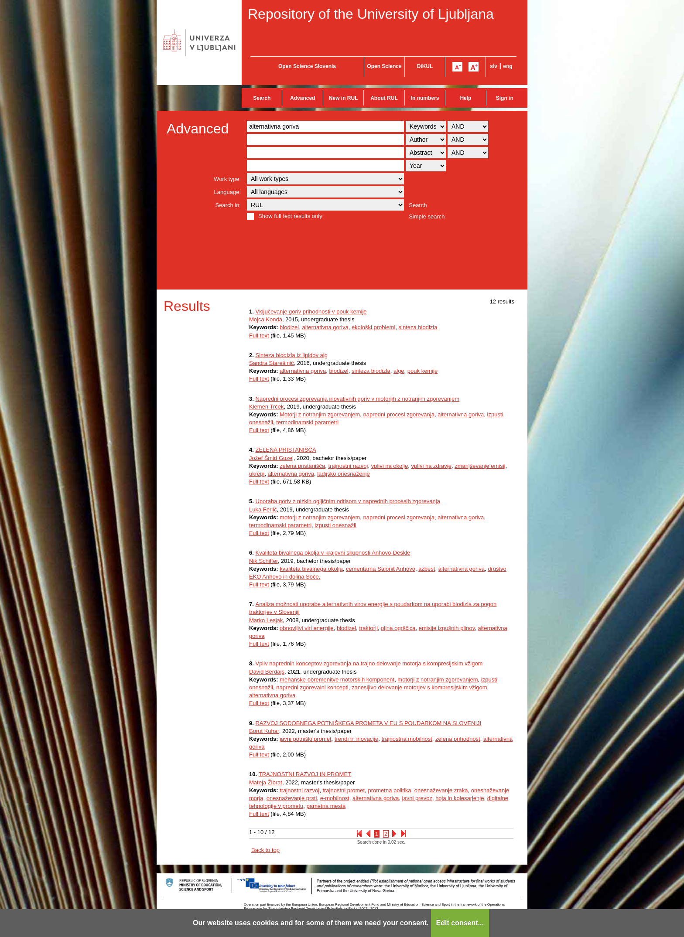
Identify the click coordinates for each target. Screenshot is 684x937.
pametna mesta (326, 806)
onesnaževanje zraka (441, 790)
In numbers (425, 98)
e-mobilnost (334, 798)
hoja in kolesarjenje (459, 798)
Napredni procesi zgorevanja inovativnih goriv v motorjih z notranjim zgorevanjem (357, 398)
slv (493, 66)
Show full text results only (290, 216)
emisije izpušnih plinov (447, 628)
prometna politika (389, 790)
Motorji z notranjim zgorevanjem (320, 414)
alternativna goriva (325, 327)
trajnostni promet (343, 790)
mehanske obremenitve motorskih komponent (337, 679)
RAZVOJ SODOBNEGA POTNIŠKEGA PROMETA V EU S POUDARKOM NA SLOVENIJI (368, 723)
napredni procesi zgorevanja (398, 414)
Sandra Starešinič (271, 363)
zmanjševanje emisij (480, 466)
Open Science (384, 66)
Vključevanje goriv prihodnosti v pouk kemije (310, 311)
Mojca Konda (265, 319)
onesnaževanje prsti (292, 798)
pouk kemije (422, 371)
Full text (259, 335)
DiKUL (425, 66)
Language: (227, 192)
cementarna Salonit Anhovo (380, 569)
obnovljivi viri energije (307, 628)
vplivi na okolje (389, 466)
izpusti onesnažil (335, 525)
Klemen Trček (266, 406)
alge (398, 371)
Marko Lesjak (266, 620)
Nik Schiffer (263, 561)
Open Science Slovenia (307, 66)
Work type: (227, 179)
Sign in (504, 98)
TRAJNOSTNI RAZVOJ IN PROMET (305, 774)
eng (507, 66)
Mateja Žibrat (265, 782)
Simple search (427, 216)
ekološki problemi (373, 327)
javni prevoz (417, 798)
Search (261, 98)
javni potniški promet (306, 739)
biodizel (289, 327)
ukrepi (256, 473)
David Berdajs (266, 671)
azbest (426, 569)
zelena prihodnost (457, 739)
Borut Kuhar (264, 731)
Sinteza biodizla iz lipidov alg (291, 355)
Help (465, 98)
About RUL (384, 98)
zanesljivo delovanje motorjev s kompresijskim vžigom (419, 687)
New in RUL (343, 98)
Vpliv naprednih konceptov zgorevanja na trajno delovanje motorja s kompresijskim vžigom (368, 663)
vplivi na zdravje (431, 466)
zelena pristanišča (302, 466)
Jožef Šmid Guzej (271, 458)
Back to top (265, 850)
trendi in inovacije (356, 739)
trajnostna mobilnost (407, 739)
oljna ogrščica (398, 628)
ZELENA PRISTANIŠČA (285, 449)
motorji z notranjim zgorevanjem (320, 517)
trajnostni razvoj (348, 466)
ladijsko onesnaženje (343, 473)
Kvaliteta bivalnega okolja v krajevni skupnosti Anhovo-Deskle (332, 552)
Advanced (302, 98)
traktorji (368, 628)
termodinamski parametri (307, 422)
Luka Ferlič (263, 509)
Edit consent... (460, 923)
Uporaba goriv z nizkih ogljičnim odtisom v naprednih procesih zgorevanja (347, 501)
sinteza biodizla (418, 327)
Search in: (228, 205)
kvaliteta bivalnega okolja (311, 569)
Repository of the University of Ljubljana (371, 14)
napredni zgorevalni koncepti (312, 687)
